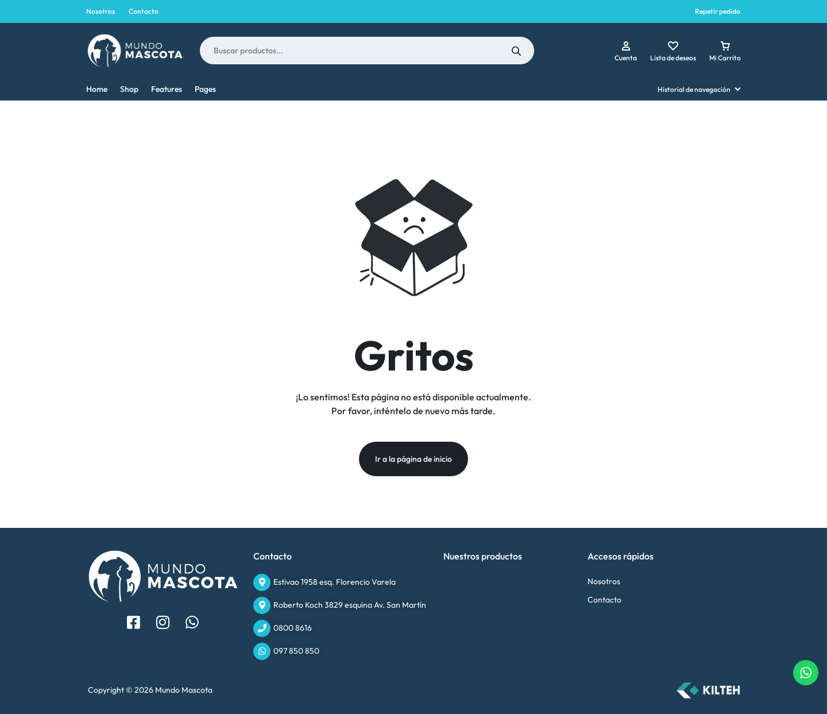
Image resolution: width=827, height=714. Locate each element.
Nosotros (100, 11)
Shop (129, 89)
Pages (205, 89)
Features (166, 89)
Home (96, 89)
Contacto (144, 11)
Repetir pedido (717, 11)
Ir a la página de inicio (413, 459)
